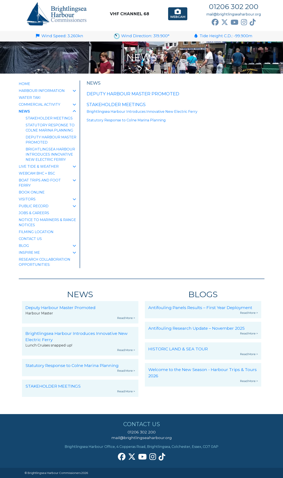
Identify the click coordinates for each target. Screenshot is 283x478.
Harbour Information (42, 91)
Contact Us (30, 239)
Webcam (177, 13)
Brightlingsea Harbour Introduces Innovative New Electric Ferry (50, 154)
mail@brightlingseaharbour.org (233, 14)
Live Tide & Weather (39, 166)
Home (24, 84)
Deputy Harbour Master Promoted (51, 139)
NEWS (34, 111)
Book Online (32, 192)
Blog (24, 246)
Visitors (27, 199)
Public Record (33, 206)
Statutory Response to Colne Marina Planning (50, 127)
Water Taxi (30, 98)
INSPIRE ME (29, 253)
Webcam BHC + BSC (37, 173)
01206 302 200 (233, 6)
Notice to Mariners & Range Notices (47, 222)
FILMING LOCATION (36, 232)
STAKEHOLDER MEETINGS (49, 118)
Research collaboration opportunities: (44, 262)
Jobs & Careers (34, 213)
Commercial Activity (39, 104)
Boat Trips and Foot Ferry (40, 182)
